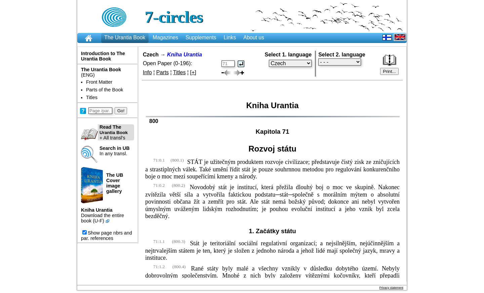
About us (253, 37)
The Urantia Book (124, 37)
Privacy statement (391, 287)
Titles (91, 97)
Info (147, 72)
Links (230, 37)
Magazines (165, 37)
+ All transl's (104, 132)
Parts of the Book (104, 89)
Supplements (201, 37)
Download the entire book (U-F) (102, 218)
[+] (193, 72)
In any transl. (114, 150)
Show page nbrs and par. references (106, 235)
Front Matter (99, 82)
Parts (162, 72)
